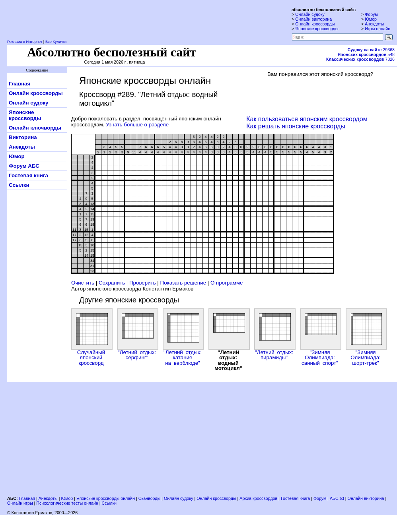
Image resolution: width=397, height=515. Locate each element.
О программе (226, 283)
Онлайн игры (20, 503)
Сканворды (149, 498)
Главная (19, 84)
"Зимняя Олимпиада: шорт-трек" (365, 337)
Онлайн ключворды (35, 128)
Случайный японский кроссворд (91, 337)
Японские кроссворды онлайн (105, 498)
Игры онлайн (377, 28)
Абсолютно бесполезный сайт (111, 52)
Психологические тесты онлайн (67, 503)
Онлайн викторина (313, 19)
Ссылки (19, 185)
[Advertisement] (156, 439)
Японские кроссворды (316, 28)
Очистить (82, 283)
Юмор (371, 19)
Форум (371, 14)
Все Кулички (55, 42)
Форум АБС (24, 166)
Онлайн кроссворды (315, 23)
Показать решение (183, 283)
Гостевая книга (28, 175)
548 (366, 54)
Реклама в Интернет (24, 42)
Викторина (23, 137)
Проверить (142, 283)
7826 (360, 59)
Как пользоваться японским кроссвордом (306, 119)
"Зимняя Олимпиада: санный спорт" (320, 337)
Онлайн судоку (310, 14)
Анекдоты (374, 23)
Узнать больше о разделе (137, 125)
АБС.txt (337, 498)
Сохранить (112, 283)
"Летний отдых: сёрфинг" (137, 334)
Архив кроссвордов (258, 498)
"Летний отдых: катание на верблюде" (182, 337)
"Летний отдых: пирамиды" (274, 334)
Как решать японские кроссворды (295, 126)
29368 (371, 49)
